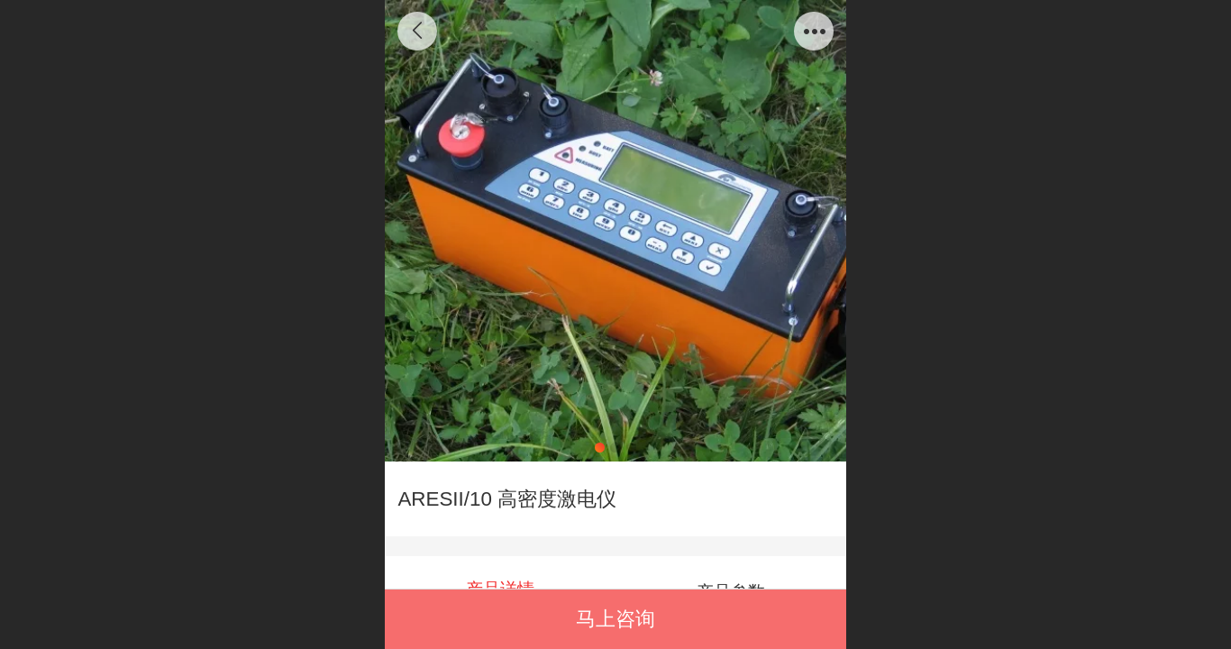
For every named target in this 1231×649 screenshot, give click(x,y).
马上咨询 (615, 619)
